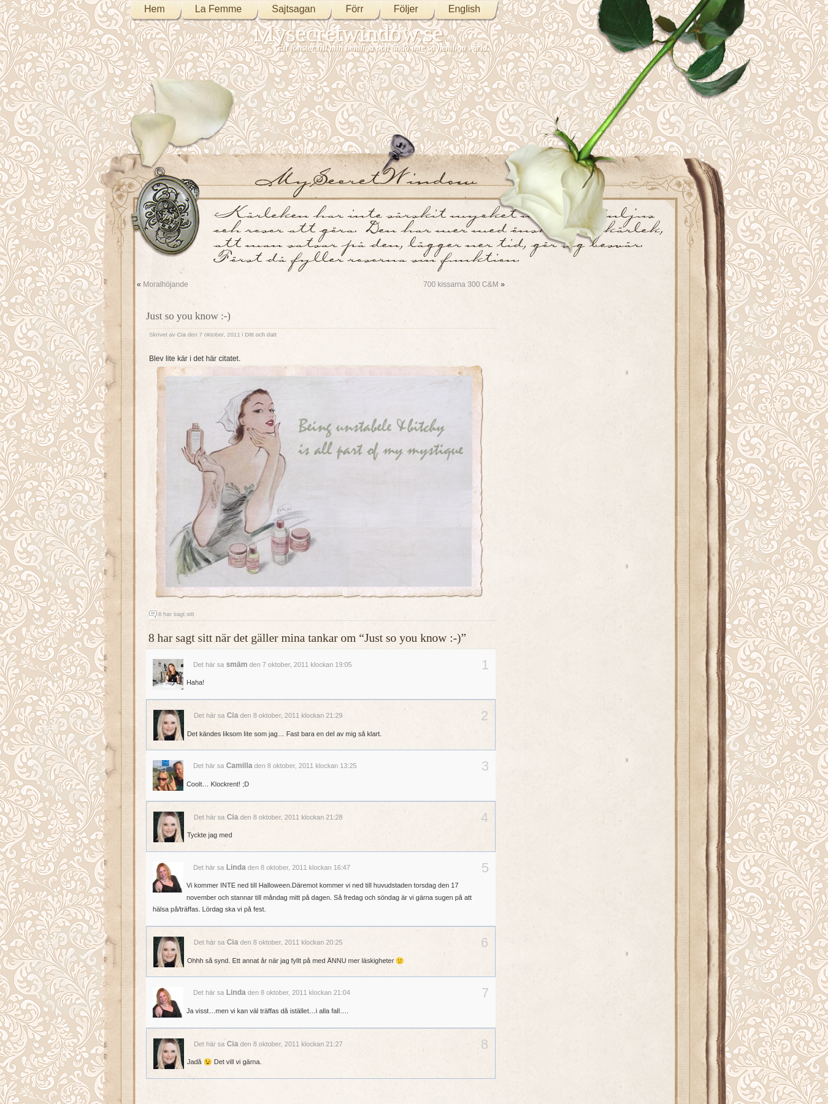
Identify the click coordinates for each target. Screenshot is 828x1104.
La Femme (218, 9)
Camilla (239, 765)
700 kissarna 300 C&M (461, 284)
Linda (236, 867)
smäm (237, 664)
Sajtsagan (293, 9)
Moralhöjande (165, 284)
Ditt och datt (261, 334)
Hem (154, 9)
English (464, 9)
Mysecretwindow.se (348, 33)
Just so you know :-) (188, 316)
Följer (406, 9)
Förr (354, 9)
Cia (181, 334)
